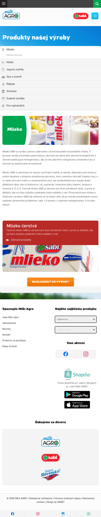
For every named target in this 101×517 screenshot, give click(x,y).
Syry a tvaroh (14, 76)
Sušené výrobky (15, 98)
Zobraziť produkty (18, 240)
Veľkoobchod (9, 323)
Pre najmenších (15, 105)
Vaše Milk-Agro (10, 317)
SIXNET (61, 502)
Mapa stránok (9, 346)
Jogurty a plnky (15, 69)
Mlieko (10, 49)
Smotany (11, 91)
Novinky (6, 329)
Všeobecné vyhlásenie (40, 498)
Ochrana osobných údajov (67, 498)
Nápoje (10, 84)
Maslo (10, 62)
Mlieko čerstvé (14, 55)
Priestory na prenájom (14, 340)
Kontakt (6, 335)
